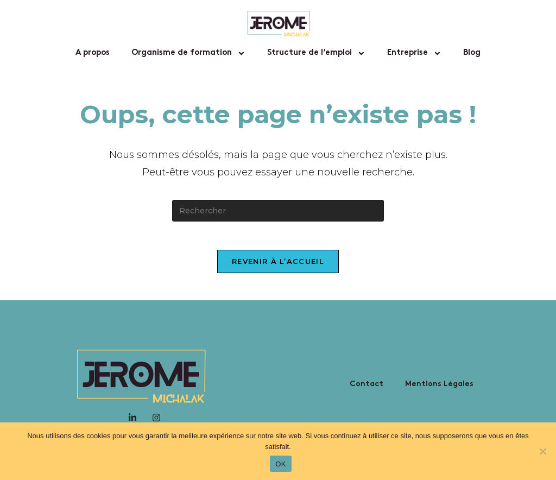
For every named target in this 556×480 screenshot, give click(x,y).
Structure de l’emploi (316, 53)
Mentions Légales (439, 388)
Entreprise (414, 53)
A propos (92, 53)
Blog (472, 53)
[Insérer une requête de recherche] (278, 211)
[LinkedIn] (132, 421)
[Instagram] (156, 421)
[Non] (542, 451)
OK (280, 464)
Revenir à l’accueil (278, 265)
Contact (366, 388)
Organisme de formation (188, 53)
